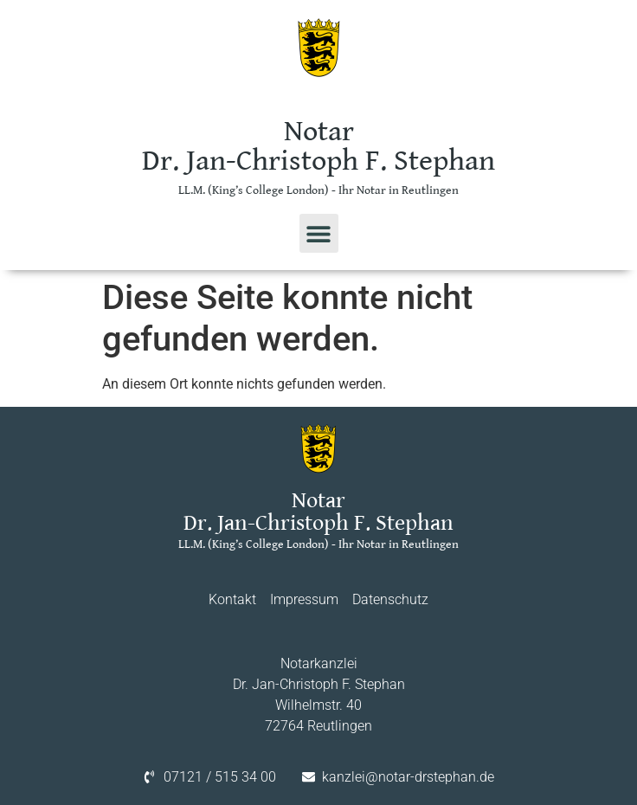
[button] (318, 233)
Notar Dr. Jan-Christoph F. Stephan (318, 146)
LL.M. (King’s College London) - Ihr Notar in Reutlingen (318, 190)
